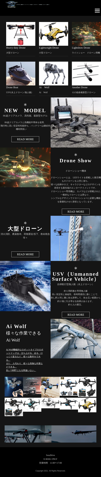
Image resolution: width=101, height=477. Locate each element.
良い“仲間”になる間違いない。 (21, 370)
